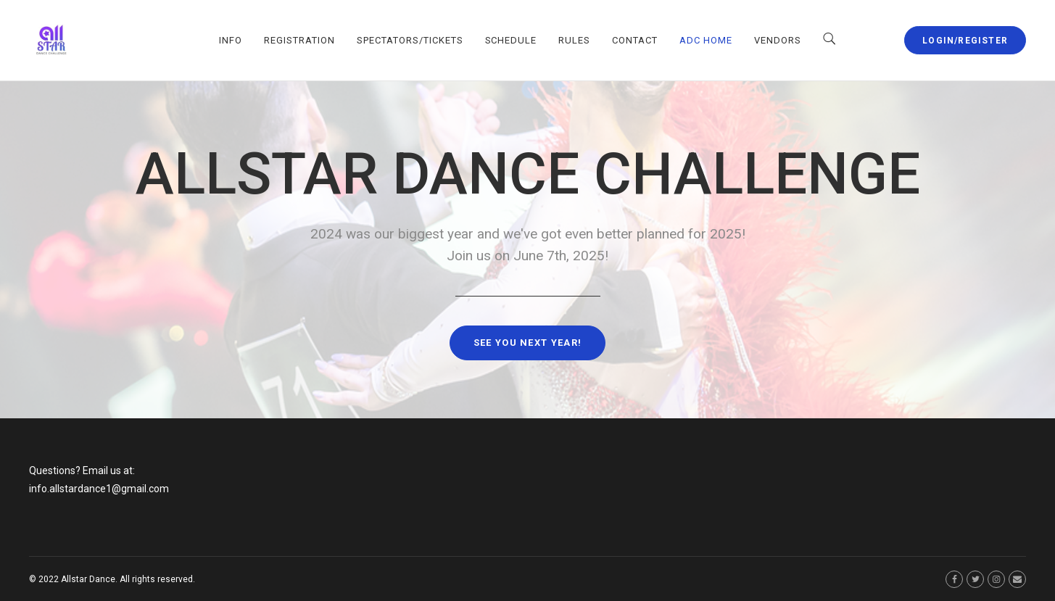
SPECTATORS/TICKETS (410, 40)
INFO (230, 40)
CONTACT (635, 40)
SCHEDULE (511, 40)
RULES (574, 40)
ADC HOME (705, 40)
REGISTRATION (299, 40)
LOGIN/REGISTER (965, 41)
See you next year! (527, 342)
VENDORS (777, 40)
